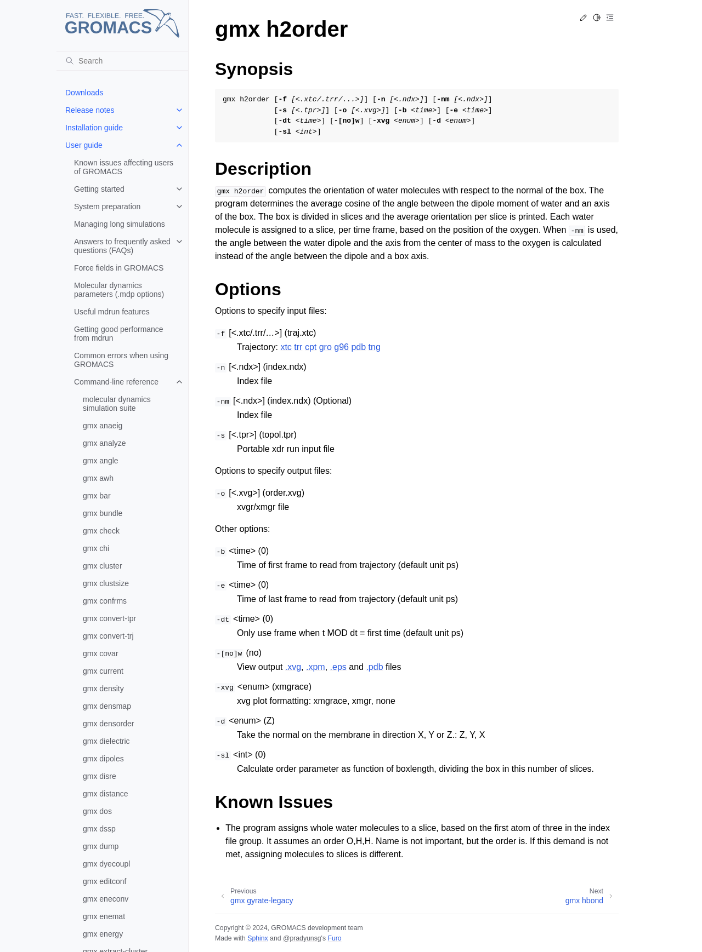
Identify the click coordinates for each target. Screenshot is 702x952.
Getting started (99, 189)
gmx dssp (99, 828)
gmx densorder (108, 723)
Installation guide (94, 127)
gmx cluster (102, 565)
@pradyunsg (302, 938)
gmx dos (97, 811)
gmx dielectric (106, 741)
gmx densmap (107, 706)
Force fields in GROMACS (118, 267)
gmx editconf (104, 881)
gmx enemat (104, 916)
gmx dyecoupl (106, 863)
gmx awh (98, 478)
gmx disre (99, 776)
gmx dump (100, 846)
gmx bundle (102, 513)
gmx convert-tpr (109, 618)
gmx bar (97, 495)
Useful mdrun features (112, 311)
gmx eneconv (105, 898)
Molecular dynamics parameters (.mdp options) (119, 290)
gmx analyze (104, 443)
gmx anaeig (102, 425)
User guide (84, 145)
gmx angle (100, 460)
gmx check (101, 530)
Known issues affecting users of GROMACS (123, 167)
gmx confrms (105, 601)
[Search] (122, 61)
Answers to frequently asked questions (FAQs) (122, 246)
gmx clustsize (106, 583)
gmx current (103, 671)
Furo (334, 938)
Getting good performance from (118, 333)
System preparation (107, 206)
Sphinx (257, 938)
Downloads (84, 92)
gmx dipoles (103, 758)
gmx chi (96, 548)
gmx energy (103, 934)
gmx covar (100, 653)
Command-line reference (116, 381)
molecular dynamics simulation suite (117, 403)
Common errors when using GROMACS (121, 360)
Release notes (90, 110)
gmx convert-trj (108, 636)
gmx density (103, 688)
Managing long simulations (119, 224)
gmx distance (105, 793)
